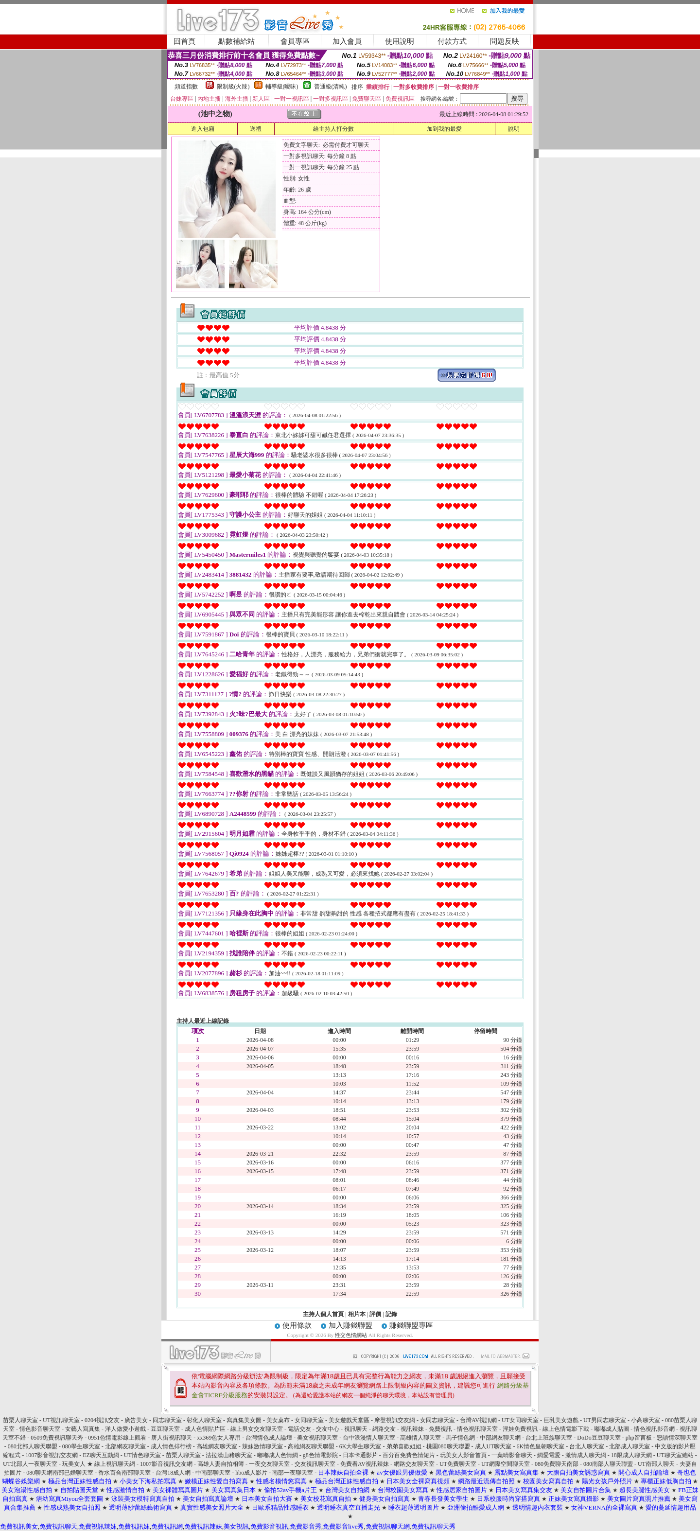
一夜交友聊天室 (269, 1464)
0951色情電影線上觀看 (117, 1437)
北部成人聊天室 (629, 1446)
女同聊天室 (309, 1420)
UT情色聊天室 (142, 1455)
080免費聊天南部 (556, 1464)
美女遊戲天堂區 (349, 1420)
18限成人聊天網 (631, 1455)
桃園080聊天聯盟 (448, 1446)
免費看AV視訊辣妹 (364, 1464)
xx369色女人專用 (219, 1437)
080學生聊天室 (81, 1446)
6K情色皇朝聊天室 (541, 1446)
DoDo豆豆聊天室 (598, 1437)
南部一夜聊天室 (292, 1472)
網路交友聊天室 (414, 1464)
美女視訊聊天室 (317, 1437)
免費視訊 (440, 1428)
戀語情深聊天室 (677, 1437)
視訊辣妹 (412, 1428)
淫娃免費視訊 (520, 1428)
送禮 (256, 128)
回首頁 (184, 41)
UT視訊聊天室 (61, 1420)
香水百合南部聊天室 (124, 1472)
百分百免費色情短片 (409, 1455)
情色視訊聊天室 (477, 1428)
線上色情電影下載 (565, 1428)
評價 (375, 1314)
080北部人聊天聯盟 (32, 1446)
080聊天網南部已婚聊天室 (59, 1472)
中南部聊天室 (212, 1472)
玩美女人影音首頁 (463, 1455)
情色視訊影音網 (654, 1428)
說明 (514, 128)
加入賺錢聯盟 (350, 1325)
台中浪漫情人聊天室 (369, 1437)
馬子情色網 (460, 1437)
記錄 (391, 1314)
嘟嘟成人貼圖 (611, 1428)
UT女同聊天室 (520, 1420)
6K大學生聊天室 (360, 1446)
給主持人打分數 (333, 128)
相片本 (357, 1314)
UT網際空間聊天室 (505, 1464)
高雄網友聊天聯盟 (311, 1446)
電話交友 (299, 1428)
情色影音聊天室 (39, 1428)
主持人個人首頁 (323, 1314)
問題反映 (504, 41)
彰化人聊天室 (204, 1420)
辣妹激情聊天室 (262, 1446)
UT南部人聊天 (656, 1464)
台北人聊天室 (586, 1446)
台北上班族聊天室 (548, 1437)
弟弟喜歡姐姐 (403, 1446)
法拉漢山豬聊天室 (229, 1455)
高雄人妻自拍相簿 (220, 1464)
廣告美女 (136, 1420)
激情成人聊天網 (585, 1455)
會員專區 (295, 41)
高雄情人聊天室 (420, 1437)
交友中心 (327, 1428)
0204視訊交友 (102, 1420)
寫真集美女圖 (244, 1420)
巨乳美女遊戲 (560, 1420)
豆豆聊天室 (165, 1428)
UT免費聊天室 (457, 1464)
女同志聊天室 (437, 1420)
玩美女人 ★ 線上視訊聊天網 (98, 1464)
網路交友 (384, 1428)
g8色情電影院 (320, 1455)
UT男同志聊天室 (604, 1420)
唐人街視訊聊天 (171, 1437)
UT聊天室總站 (675, 1455)
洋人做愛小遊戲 (125, 1428)
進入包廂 (202, 128)
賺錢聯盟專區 (411, 1325)
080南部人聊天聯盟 (608, 1464)
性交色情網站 (351, 1335)
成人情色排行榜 (171, 1446)
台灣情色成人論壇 (268, 1437)
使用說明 (399, 41)
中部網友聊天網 (500, 1437)
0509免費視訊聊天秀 (57, 1437)
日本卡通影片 (360, 1455)
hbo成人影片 (251, 1472)
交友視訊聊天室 (315, 1464)
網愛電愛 (548, 1455)
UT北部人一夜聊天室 (30, 1464)
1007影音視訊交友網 (51, 1455)
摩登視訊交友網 (394, 1420)
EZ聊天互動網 (101, 1455)
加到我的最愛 (444, 128)
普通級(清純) (330, 86)
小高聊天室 (645, 1420)
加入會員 (347, 41)
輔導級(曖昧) (281, 86)
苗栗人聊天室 (20, 1420)
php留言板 (639, 1437)
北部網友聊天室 (125, 1446)
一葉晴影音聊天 (511, 1455)
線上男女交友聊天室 (256, 1428)
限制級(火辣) (233, 86)
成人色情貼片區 (205, 1428)
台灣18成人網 (173, 1472)
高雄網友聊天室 (216, 1446)
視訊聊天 (356, 1428)
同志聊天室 (167, 1420)
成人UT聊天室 (493, 1446)
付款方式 (452, 41)
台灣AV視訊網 (478, 1420)
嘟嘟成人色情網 (277, 1455)
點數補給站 (236, 41)
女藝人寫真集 (82, 1428)
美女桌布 (278, 1420)
